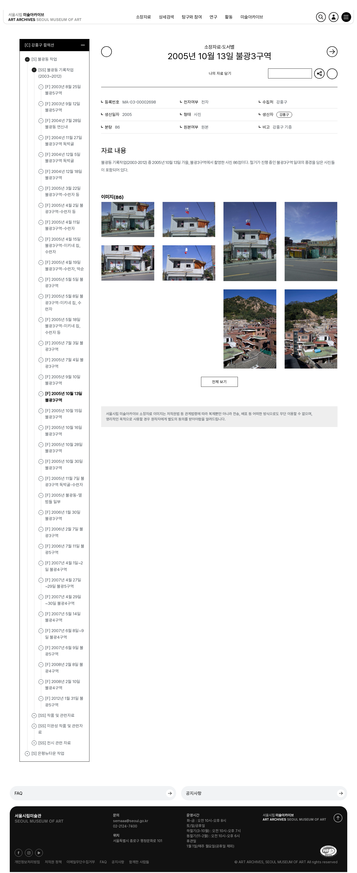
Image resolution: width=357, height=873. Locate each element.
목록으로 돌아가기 (122, 73)
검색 (314, 18)
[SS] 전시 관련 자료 (34, 744)
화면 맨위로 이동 (338, 819)
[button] (340, 18)
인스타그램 (28, 853)
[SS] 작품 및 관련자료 (34, 716)
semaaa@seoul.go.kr (130, 821)
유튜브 (39, 853)
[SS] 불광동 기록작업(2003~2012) (34, 71)
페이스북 (18, 853)
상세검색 (165, 18)
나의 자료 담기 (290, 73)
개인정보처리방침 (27, 863)
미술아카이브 (251, 18)
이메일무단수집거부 (81, 863)
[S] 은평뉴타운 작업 (27, 754)
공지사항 (194, 794)
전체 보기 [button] (219, 382)
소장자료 (142, 18)
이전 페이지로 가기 (106, 51)
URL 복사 (319, 73)
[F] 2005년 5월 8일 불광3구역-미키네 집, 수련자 (64, 304)
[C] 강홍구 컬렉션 (55, 45)
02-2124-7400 (125, 827)
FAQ (18, 794)
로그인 (327, 18)
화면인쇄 (332, 73)
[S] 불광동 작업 (27, 60)
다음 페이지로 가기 (332, 51)
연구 (212, 18)
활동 (228, 18)
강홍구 (284, 115)
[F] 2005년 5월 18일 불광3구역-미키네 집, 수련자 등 (62, 327)
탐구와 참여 (191, 18)
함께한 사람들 (139, 863)
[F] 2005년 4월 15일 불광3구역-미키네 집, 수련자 (63, 246)
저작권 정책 (53, 863)
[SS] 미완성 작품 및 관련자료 (34, 727)
